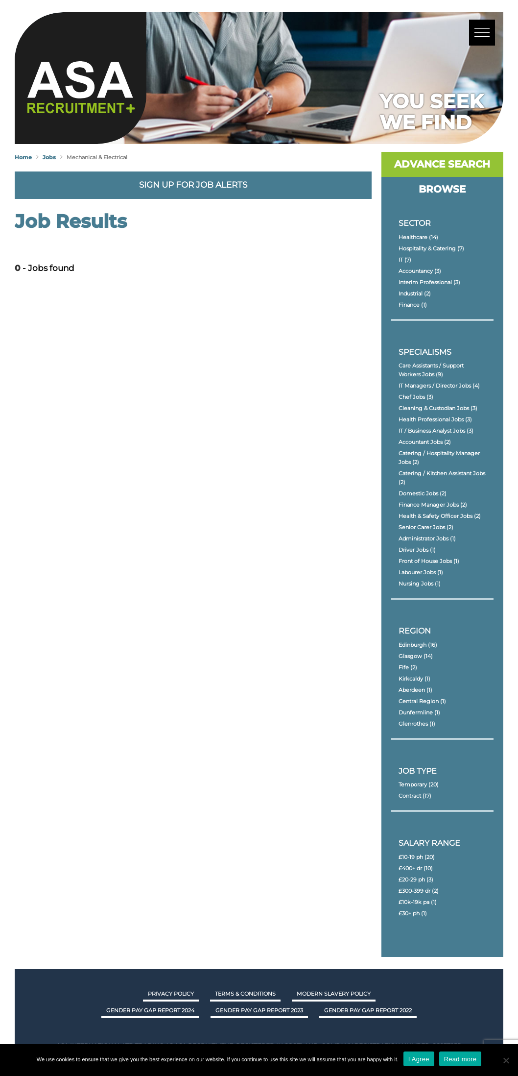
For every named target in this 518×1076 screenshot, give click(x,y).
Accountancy (420, 271)
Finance (413, 304)
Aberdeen (415, 689)
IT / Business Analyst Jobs (436, 430)
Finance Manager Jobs (433, 504)
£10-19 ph (417, 857)
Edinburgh (418, 644)
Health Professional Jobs (435, 419)
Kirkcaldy (414, 678)
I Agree (418, 1059)
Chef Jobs (416, 396)
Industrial (415, 293)
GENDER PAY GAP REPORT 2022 (368, 1010)
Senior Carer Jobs (426, 527)
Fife (408, 667)
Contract (415, 795)
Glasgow (416, 656)
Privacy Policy (171, 993)
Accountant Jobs (425, 442)
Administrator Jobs (427, 538)
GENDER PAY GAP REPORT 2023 (259, 1010)
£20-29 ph (416, 879)
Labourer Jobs (421, 572)
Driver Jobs (417, 549)
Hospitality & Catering (431, 248)
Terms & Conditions (245, 993)
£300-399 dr (419, 890)
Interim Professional (429, 282)
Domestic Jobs (423, 493)
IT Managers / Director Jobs (439, 385)
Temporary (419, 784)
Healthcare (418, 237)
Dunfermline (419, 712)
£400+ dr (416, 868)
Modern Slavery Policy (334, 993)
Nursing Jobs (420, 583)
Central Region (422, 701)
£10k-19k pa (418, 902)
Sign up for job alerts (193, 185)
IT (405, 259)
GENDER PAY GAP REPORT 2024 (150, 1010)
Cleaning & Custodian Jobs (438, 408)
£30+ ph (413, 913)
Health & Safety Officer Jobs (440, 516)
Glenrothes (417, 723)
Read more (460, 1059)
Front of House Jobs (429, 561)
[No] (506, 1060)
